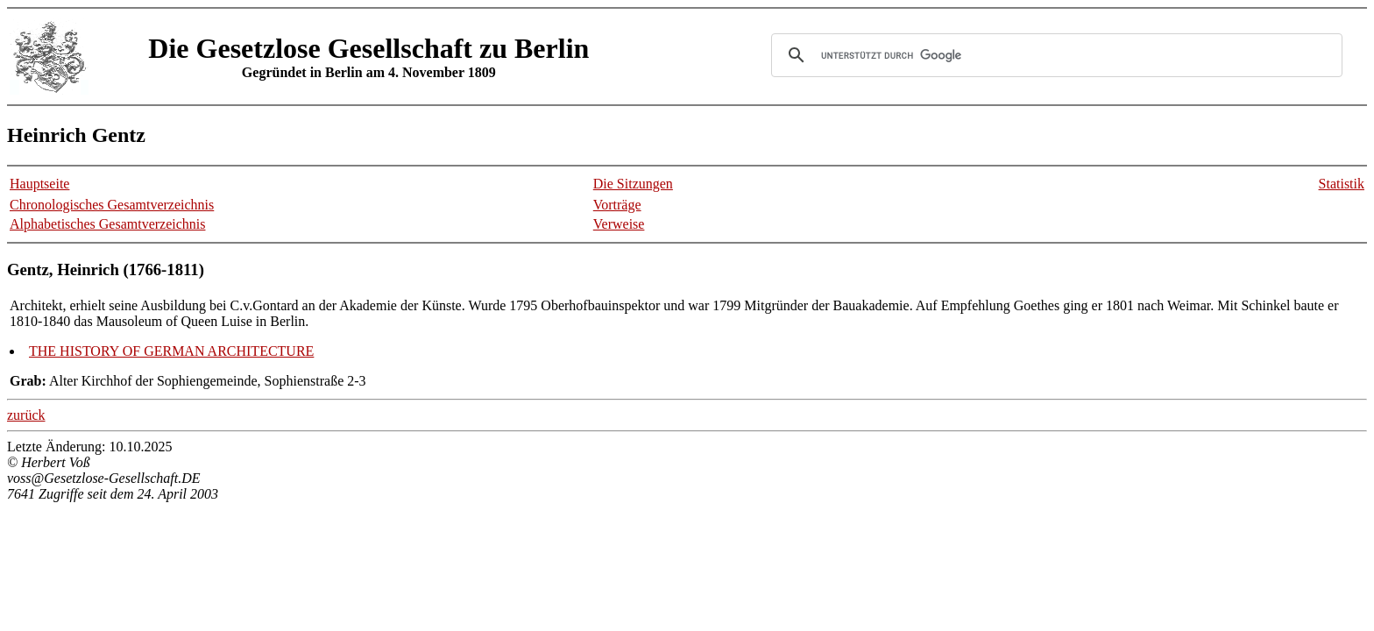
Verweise (619, 223)
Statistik (1341, 183)
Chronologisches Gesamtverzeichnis (112, 204)
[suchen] (1054, 55)
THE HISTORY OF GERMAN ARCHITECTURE (171, 351)
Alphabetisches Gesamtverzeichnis (107, 223)
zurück (26, 415)
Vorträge (617, 204)
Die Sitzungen (633, 183)
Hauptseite (39, 183)
